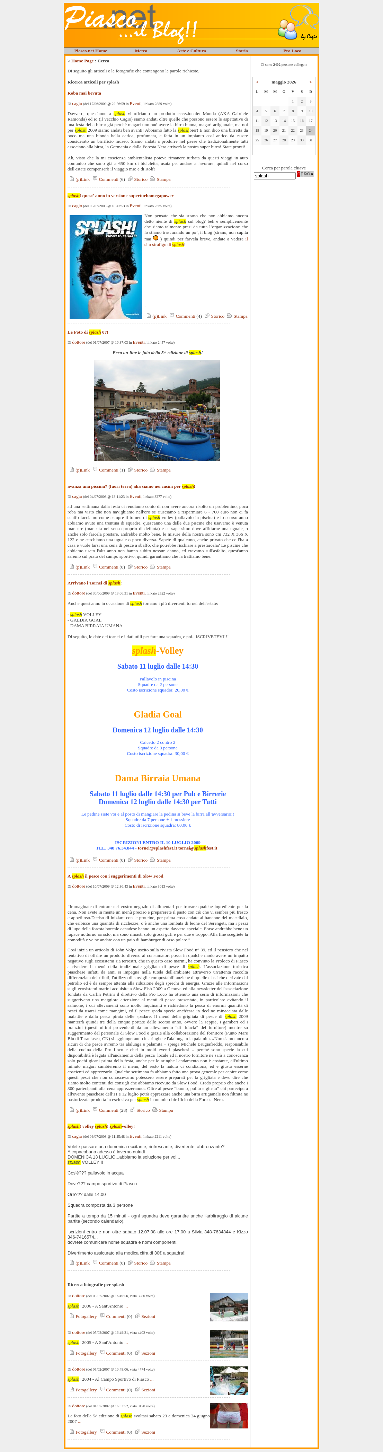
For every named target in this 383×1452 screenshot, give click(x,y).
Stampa (159, 179)
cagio (77, 103)
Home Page (82, 60)
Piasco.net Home (90, 50)
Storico (137, 179)
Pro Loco (292, 50)
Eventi (136, 103)
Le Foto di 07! (88, 332)
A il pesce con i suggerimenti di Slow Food (115, 876)
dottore (78, 342)
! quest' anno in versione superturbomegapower (120, 195)
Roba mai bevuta (84, 93)
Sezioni (144, 1316)
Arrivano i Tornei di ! (95, 583)
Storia (242, 50)
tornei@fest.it (197, 848)
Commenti (104, 179)
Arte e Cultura (191, 50)
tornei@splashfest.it (157, 848)
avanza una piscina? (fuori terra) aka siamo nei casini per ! (131, 486)
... (126, 1306)
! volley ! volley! (101, 1126)
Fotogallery (82, 1316)
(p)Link (79, 179)
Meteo (141, 50)
